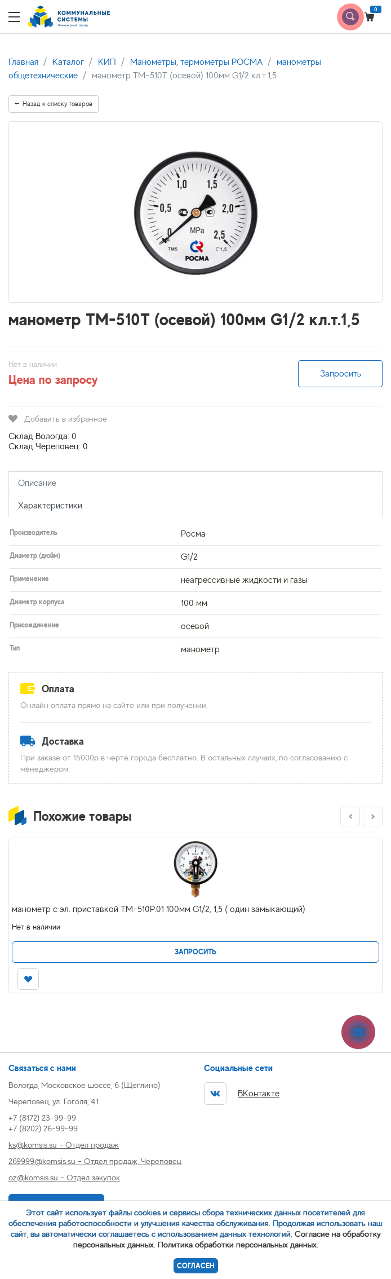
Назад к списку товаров (53, 104)
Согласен (196, 1266)
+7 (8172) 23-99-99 (42, 1117)
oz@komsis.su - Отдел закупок (64, 1177)
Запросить (340, 374)
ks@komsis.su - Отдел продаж (63, 1144)
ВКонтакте (241, 1093)
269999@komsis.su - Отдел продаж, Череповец (94, 1161)
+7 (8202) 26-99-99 (43, 1128)
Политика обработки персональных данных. (238, 1244)
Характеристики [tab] (50, 506)
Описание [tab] (37, 483)
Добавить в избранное (57, 418)
